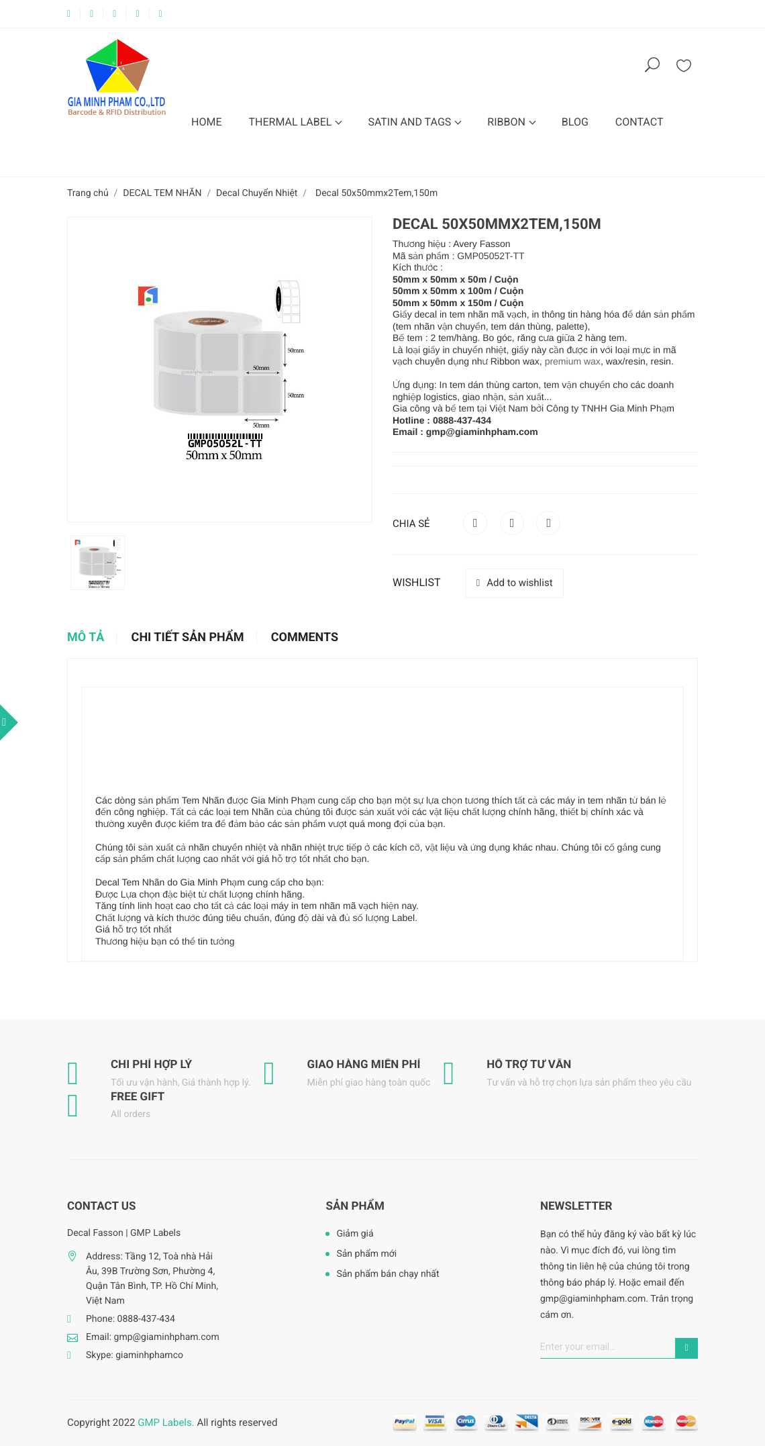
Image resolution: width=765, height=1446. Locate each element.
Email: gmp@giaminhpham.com (152, 1337)
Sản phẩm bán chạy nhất (387, 1274)
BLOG (575, 121)
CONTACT (639, 121)
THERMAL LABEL (291, 121)
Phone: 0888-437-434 (130, 1319)
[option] (97, 563)
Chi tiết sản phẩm (188, 638)
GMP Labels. (166, 1422)
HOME (206, 121)
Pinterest (548, 523)
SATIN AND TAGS (411, 121)
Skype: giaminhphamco (134, 1355)
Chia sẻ (475, 523)
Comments (304, 638)
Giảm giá (354, 1233)
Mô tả (85, 638)
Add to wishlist (514, 583)
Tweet (512, 523)
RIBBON (507, 121)
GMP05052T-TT (490, 255)
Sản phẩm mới (366, 1254)
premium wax (573, 361)
